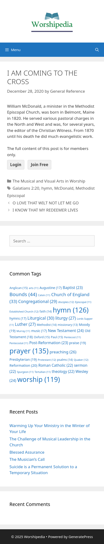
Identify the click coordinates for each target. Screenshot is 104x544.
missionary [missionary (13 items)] (68, 325)
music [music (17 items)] (39, 330)
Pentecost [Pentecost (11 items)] (72, 337)
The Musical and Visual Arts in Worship (49, 181)
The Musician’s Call (27, 459)
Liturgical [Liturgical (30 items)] (40, 318)
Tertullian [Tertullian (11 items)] (43, 372)
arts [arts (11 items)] (34, 288)
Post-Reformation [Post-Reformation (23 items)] (48, 342)
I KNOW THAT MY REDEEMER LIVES (45, 210)
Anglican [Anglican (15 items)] (18, 288)
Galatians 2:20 (26, 188)
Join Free (39, 164)
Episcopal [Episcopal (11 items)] (83, 302)
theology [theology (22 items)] (63, 371)
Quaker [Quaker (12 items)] (81, 359)
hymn (46, 188)
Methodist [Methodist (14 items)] (46, 325)
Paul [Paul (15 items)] (57, 337)
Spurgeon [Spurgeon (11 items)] (25, 372)
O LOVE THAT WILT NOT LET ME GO (46, 203)
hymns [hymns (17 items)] (17, 318)
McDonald (63, 188)
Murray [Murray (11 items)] (23, 331)
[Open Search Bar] (97, 50)
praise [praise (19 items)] (77, 342)
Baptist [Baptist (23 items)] (73, 287)
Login (15, 164)
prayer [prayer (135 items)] (28, 351)
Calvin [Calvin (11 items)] (44, 295)
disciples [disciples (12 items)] (66, 302)
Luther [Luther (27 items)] (25, 324)
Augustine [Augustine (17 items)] (50, 287)
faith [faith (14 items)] (45, 311)
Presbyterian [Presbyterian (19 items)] (23, 359)
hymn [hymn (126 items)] (70, 309)
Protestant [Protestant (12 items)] (47, 359)
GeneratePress (81, 536)
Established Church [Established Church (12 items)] (24, 311)
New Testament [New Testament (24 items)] (66, 330)
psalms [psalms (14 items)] (65, 360)
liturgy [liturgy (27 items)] (65, 318)
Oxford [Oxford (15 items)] (42, 337)
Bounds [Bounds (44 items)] (23, 294)
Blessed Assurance (26, 452)
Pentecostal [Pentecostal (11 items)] (18, 343)
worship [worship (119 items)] (38, 379)
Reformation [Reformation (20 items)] (23, 365)
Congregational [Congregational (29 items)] (37, 301)
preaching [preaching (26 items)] (63, 352)
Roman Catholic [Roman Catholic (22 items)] (55, 365)
